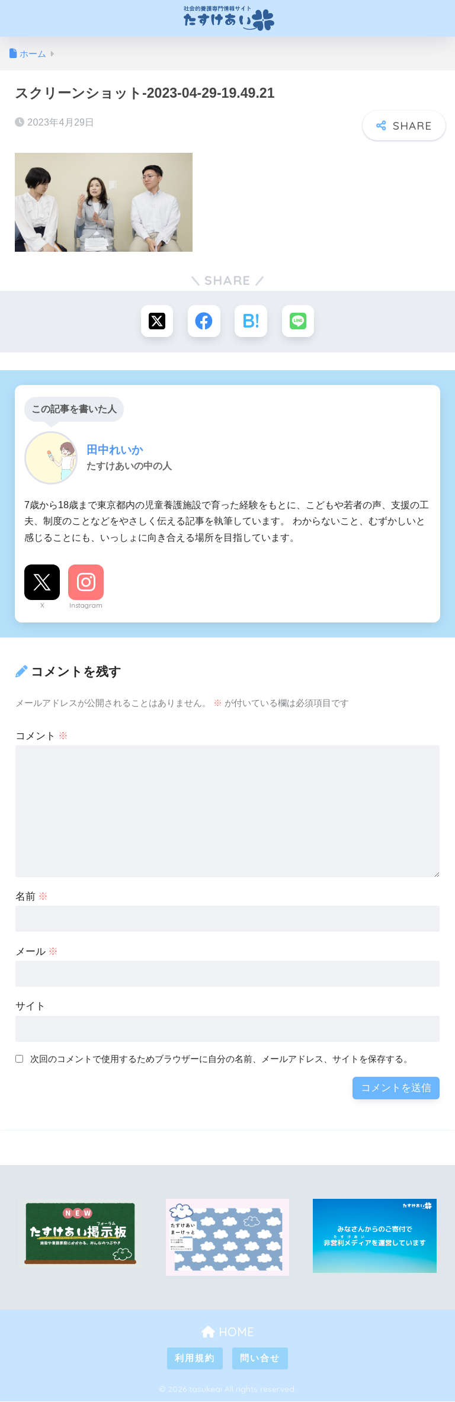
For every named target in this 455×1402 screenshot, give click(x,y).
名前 (32, 896)
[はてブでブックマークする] (251, 321)
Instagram (85, 606)
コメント (42, 736)
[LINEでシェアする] (298, 321)
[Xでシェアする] (156, 321)
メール (37, 951)
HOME (227, 1331)
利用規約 (195, 1358)
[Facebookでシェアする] (204, 321)
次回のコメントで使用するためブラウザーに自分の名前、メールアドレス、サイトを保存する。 (221, 1059)
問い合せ (260, 1358)
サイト (30, 1006)
